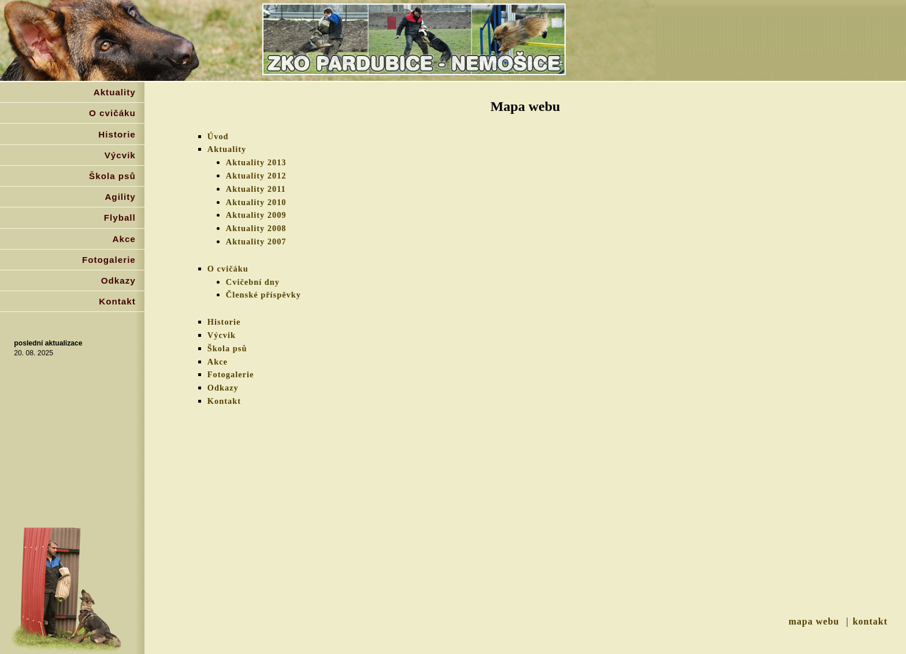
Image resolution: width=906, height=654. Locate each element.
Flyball (120, 217)
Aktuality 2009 (256, 215)
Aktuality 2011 (256, 189)
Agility (120, 197)
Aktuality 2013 (256, 162)
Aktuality (226, 149)
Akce (217, 361)
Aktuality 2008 (256, 228)
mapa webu (814, 621)
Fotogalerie (230, 374)
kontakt (870, 621)
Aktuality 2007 (256, 241)
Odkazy (223, 387)
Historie (224, 321)
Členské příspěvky (263, 294)
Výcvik (221, 335)
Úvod (218, 136)
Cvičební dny (253, 282)
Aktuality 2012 (256, 175)
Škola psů (227, 348)
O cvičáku (227, 268)
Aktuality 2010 (256, 202)
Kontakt (224, 401)
